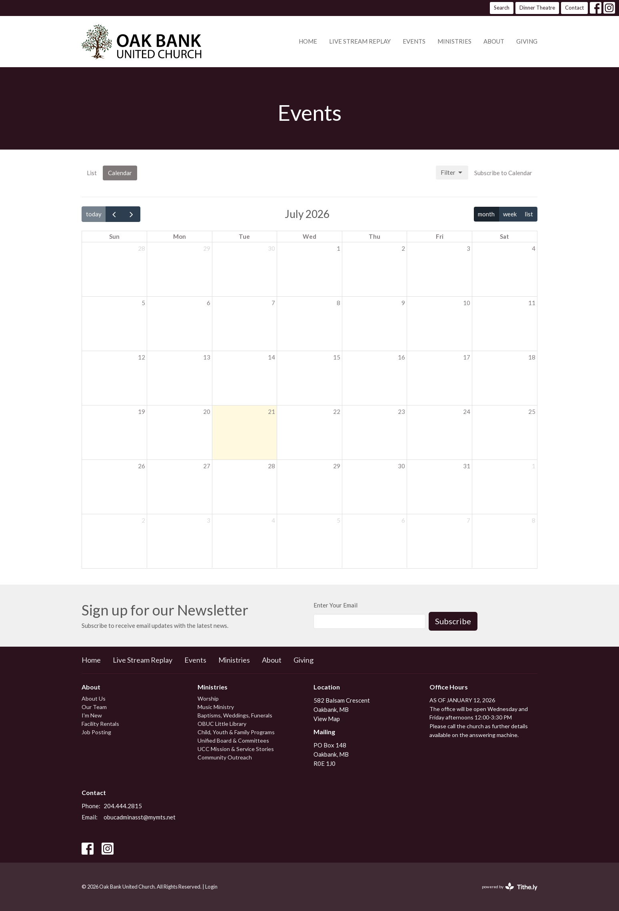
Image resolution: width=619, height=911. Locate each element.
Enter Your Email (335, 605)
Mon (179, 236)
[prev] (114, 214)
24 (466, 411)
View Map (326, 718)
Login (211, 886)
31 (466, 465)
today (94, 214)
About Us (94, 698)
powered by (509, 887)
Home (308, 41)
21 (271, 411)
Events (414, 41)
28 (141, 248)
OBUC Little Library (222, 723)
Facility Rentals (100, 723)
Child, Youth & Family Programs (236, 732)
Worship (208, 698)
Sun (114, 236)
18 (531, 357)
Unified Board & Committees (233, 740)
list (529, 214)
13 (206, 357)
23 (401, 411)
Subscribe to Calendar (503, 172)
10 (466, 302)
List (92, 172)
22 (336, 411)
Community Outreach (225, 757)
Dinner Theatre (537, 7)
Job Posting (96, 732)
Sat (504, 236)
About (493, 41)
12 (141, 357)
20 (206, 411)
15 (336, 357)
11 (531, 302)
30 (271, 248)
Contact (574, 7)
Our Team (94, 706)
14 (271, 357)
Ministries (454, 41)
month (486, 214)
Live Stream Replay (360, 41)
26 (141, 465)
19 (141, 411)
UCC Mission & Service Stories (236, 748)
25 (531, 411)
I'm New (92, 715)
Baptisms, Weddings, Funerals (235, 715)
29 (206, 248)
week (510, 214)
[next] (131, 214)
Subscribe (453, 621)
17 (466, 357)
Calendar (120, 172)
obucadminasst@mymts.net (140, 817)
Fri (439, 236)
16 (401, 357)
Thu (374, 236)
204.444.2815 (123, 805)
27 (206, 465)
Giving (526, 41)
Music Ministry (216, 706)
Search (501, 7)
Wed (309, 236)
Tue (244, 236)
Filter (452, 173)
